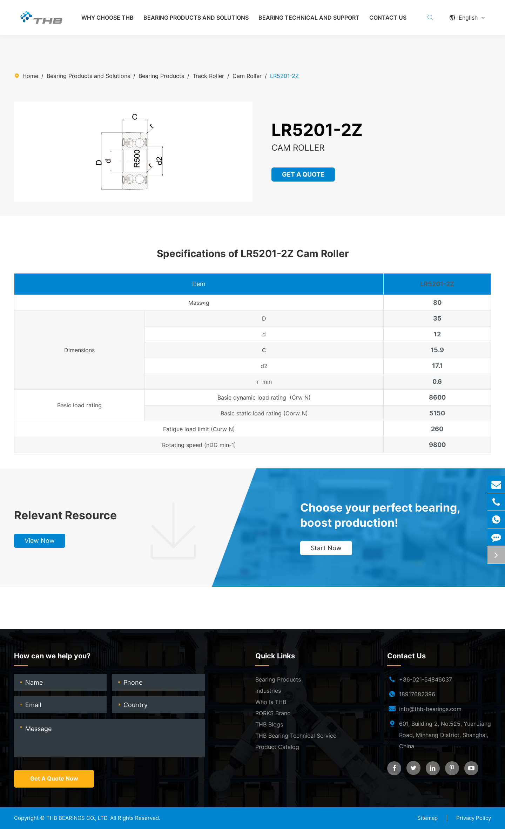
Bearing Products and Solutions (196, 17)
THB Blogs (269, 724)
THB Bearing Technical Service (295, 735)
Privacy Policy (473, 818)
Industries (268, 691)
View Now (40, 540)
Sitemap (427, 818)
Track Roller (208, 75)
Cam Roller (247, 75)
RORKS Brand (273, 713)
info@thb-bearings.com (430, 709)
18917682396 (417, 694)
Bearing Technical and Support (308, 17)
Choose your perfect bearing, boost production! (380, 515)
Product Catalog (277, 747)
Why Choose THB (107, 17)
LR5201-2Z (284, 75)
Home (30, 75)
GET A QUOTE (303, 174)
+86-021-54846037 (425, 679)
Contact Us (387, 17)
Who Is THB (270, 702)
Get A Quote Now (54, 779)
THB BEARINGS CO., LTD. (77, 818)
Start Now (326, 548)
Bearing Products (161, 75)
